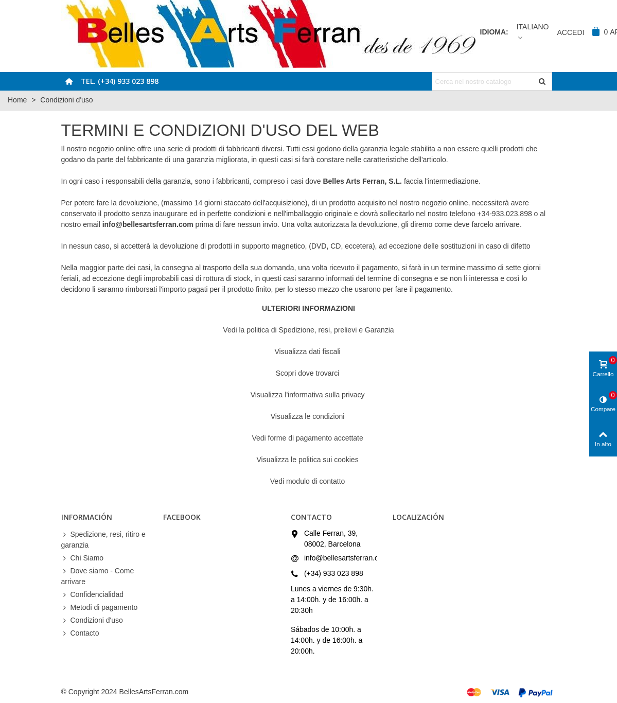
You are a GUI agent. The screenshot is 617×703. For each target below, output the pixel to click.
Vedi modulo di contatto (308, 481)
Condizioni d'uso (92, 620)
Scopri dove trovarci (309, 373)
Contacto (80, 633)
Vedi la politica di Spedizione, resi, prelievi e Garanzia (308, 330)
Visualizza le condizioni (309, 416)
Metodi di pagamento (99, 607)
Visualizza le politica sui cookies (308, 459)
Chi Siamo (82, 558)
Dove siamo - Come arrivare (97, 576)
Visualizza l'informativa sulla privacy (309, 395)
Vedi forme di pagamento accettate (308, 438)
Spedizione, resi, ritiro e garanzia (103, 539)
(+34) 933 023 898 (333, 573)
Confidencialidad (92, 594)
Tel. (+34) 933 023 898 (119, 81)
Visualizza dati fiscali (308, 351)
